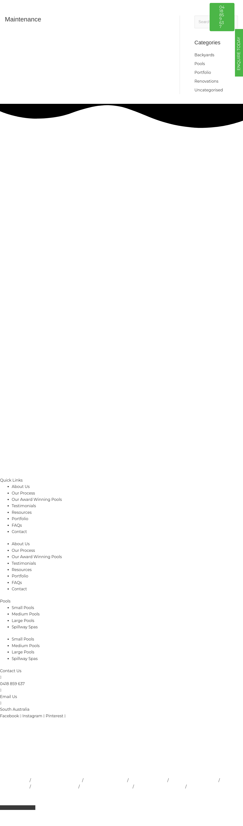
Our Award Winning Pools (37, 499)
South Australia (15, 709)
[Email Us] (0, 690)
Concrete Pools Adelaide (212, 786)
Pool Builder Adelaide (106, 780)
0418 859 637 (12, 683)
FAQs (17, 525)
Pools (5, 601)
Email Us (8, 696)
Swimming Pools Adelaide (107, 786)
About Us (21, 486)
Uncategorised (208, 90)
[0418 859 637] (0, 677)
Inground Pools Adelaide (195, 780)
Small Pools (23, 607)
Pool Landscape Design (55, 786)
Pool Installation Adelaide (57, 780)
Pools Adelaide (14, 780)
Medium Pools (26, 614)
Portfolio (202, 72)
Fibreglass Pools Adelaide (161, 786)
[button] (142, 8)
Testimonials (24, 506)
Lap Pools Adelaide (149, 780)
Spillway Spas (25, 627)
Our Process (23, 493)
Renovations (206, 81)
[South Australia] (0, 703)
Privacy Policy (127, 793)
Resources (22, 512)
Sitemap (192, 793)
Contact (19, 531)
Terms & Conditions (162, 793)
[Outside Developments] (47, 16)
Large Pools (23, 620)
